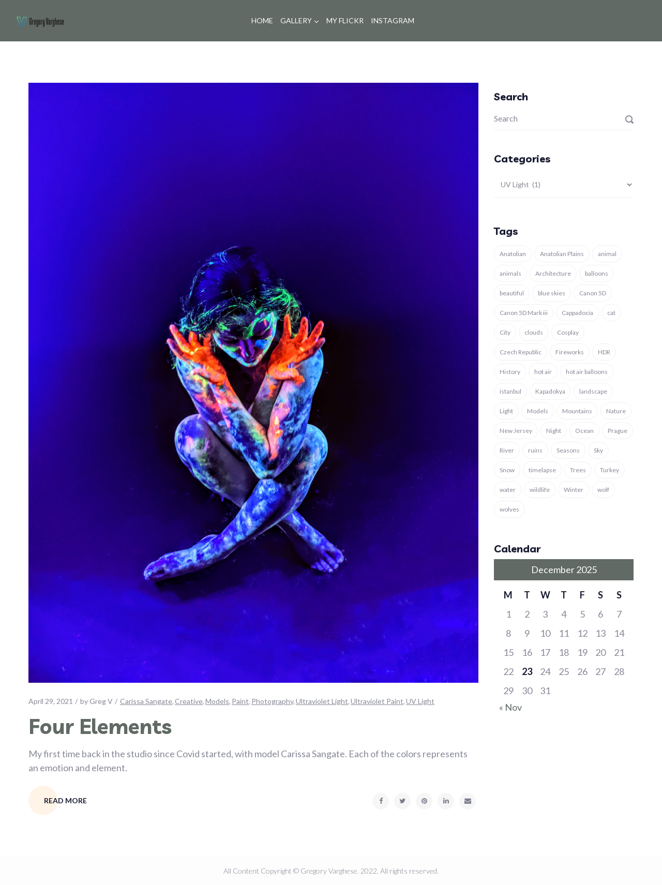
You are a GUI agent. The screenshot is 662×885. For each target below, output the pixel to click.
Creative (189, 701)
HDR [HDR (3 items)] (604, 352)
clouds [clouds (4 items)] (533, 332)
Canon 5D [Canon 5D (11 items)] (592, 293)
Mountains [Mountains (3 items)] (577, 411)
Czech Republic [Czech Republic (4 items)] (520, 352)
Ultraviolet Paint (377, 701)
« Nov (510, 707)
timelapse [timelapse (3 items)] (542, 470)
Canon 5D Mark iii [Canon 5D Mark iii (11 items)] (524, 313)
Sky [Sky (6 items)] (598, 450)
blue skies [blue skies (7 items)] (551, 293)
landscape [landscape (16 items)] (593, 391)
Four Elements (100, 726)
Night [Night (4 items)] (553, 430)
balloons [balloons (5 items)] (596, 273)
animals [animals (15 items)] (510, 273)
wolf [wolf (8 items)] (603, 489)
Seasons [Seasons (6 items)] (568, 450)
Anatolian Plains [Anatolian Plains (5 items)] (562, 254)
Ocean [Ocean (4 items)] (584, 430)
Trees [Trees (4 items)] (578, 470)
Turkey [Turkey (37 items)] (609, 470)
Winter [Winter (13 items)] (573, 489)
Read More (65, 800)
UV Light (420, 701)
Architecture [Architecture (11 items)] (553, 273)
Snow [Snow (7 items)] (507, 470)
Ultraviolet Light (322, 701)
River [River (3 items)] (507, 450)
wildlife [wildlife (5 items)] (540, 489)
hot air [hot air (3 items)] (543, 372)
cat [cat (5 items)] (611, 313)
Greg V (101, 701)
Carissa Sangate (146, 701)
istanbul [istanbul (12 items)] (510, 391)
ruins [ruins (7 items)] (535, 450)
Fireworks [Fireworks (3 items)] (569, 352)
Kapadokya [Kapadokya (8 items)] (550, 391)
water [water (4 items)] (508, 489)
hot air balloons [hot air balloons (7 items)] (587, 372)
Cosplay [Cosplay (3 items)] (568, 332)
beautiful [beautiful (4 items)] (512, 293)
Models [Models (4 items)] (537, 411)
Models (217, 701)
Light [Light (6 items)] (506, 411)
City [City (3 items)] (505, 332)
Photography (272, 701)
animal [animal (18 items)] (607, 254)
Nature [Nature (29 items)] (616, 411)
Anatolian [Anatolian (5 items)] (513, 254)
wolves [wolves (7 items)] (509, 509)
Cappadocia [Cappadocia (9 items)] (577, 313)
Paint (240, 701)
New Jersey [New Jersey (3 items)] (516, 430)
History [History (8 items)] (510, 372)
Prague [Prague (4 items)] (617, 430)
